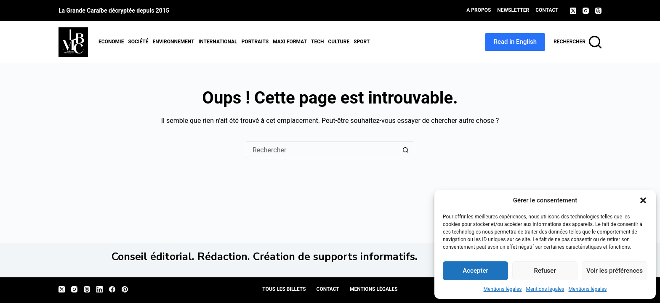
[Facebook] (112, 289)
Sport (362, 42)
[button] (643, 200)
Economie (111, 42)
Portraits (255, 42)
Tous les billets (284, 289)
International (218, 42)
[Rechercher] (577, 42)
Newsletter (513, 10)
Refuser (545, 270)
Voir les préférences (614, 270)
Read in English (515, 41)
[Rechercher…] (321, 149)
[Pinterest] (125, 289)
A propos (478, 10)
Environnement (173, 42)
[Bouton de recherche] (405, 149)
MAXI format (290, 42)
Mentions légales (503, 289)
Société (138, 42)
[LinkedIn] (99, 289)
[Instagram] (586, 11)
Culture (338, 42)
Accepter (475, 270)
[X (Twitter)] (573, 11)
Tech (317, 42)
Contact (546, 10)
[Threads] (598, 11)
